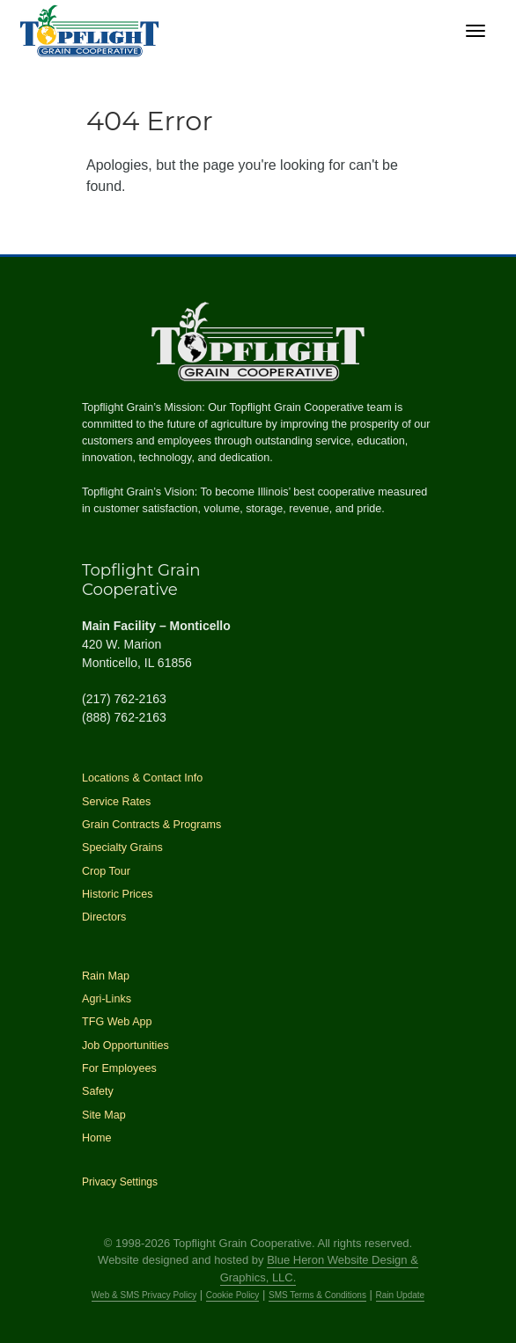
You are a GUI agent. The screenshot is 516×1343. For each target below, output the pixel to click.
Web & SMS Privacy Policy (144, 1295)
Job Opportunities (125, 1045)
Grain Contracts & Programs (151, 824)
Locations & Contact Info (142, 778)
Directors (104, 917)
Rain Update (400, 1295)
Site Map (104, 1115)
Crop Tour (106, 871)
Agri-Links (106, 999)
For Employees (119, 1068)
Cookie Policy (233, 1295)
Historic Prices (117, 894)
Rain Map (105, 976)
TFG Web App (117, 1022)
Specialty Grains (122, 847)
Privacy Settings (120, 1182)
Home (97, 1138)
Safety (98, 1091)
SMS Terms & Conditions (317, 1295)
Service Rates (116, 802)
